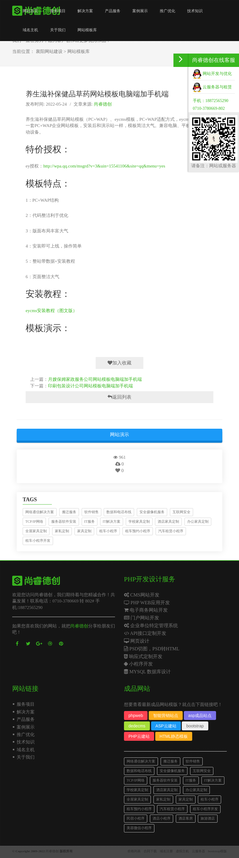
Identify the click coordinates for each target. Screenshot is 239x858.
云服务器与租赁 (212, 87)
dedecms (136, 726)
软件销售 (91, 512)
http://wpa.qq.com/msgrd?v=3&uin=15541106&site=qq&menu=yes (104, 166)
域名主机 (30, 30)
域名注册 (166, 851)
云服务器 (198, 851)
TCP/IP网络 (34, 521)
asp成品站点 (200, 715)
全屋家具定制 (36, 531)
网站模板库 (87, 30)
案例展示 (140, 11)
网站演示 (119, 434)
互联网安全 (181, 512)
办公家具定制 (198, 521)
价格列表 (134, 851)
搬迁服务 (69, 512)
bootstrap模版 (217, 851)
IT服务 (89, 521)
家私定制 (62, 531)
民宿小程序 (136, 818)
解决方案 (85, 11)
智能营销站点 (165, 715)
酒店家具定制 (168, 521)
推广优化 (167, 11)
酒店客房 (186, 818)
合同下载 (150, 851)
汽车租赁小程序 (170, 531)
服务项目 (58, 11)
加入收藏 (119, 362)
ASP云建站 (166, 726)
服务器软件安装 (63, 521)
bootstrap (195, 726)
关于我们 (58, 30)
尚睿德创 (103, 104)
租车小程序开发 (37, 540)
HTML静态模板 (174, 736)
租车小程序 (108, 531)
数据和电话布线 (118, 512)
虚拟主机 (182, 851)
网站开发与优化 (212, 73)
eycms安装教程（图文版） (51, 310)
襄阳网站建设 (49, 51)
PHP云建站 (139, 736)
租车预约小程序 (137, 531)
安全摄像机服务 (151, 512)
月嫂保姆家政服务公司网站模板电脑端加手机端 (95, 379)
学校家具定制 (139, 521)
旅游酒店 (208, 818)
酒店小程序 (161, 818)
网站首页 (30, 11)
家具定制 (84, 531)
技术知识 (195, 11)
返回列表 (119, 397)
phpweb (135, 715)
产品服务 (112, 11)
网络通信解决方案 (39, 512)
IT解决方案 (111, 521)
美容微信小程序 (139, 828)
